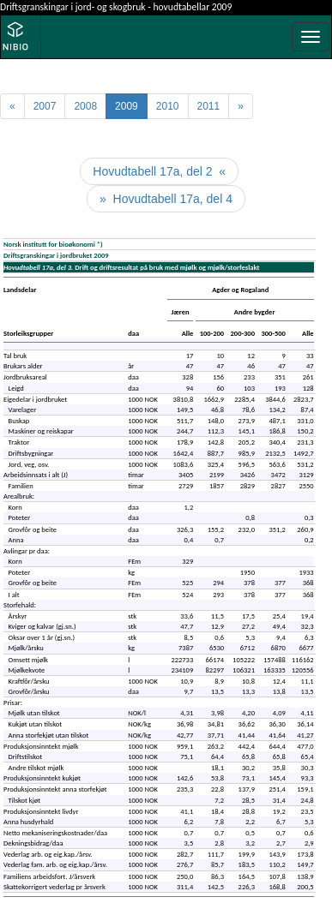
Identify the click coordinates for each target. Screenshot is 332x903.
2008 (85, 106)
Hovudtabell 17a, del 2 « (159, 171)
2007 (45, 106)
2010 (167, 106)
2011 (208, 106)
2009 (126, 106)
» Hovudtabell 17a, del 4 (166, 199)
